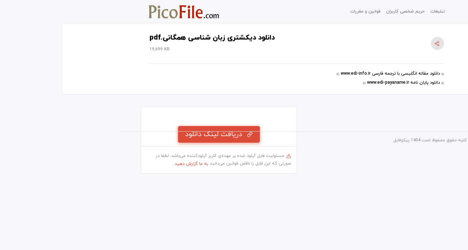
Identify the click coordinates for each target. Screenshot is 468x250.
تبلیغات (374, 11)
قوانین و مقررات (302, 11)
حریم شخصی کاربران (342, 11)
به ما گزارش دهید (128, 164)
